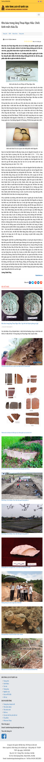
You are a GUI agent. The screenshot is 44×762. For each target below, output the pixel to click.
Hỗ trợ (5, 697)
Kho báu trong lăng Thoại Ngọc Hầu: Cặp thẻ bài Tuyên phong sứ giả (20, 324)
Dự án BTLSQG (7, 695)
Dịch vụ (6, 712)
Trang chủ (5, 33)
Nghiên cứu (7, 692)
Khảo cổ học (15, 33)
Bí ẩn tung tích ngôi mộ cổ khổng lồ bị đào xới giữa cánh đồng (15, 469)
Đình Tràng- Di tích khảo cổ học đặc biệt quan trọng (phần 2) (15, 500)
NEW (10, 33)
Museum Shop (8, 721)
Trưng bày (6, 689)
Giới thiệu (6, 684)
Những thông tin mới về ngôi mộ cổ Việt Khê (11, 603)
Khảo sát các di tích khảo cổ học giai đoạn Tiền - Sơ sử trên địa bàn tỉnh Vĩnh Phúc (20, 669)
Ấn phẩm (6, 718)
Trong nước (21, 33)
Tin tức (5, 686)
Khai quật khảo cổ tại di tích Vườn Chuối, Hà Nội (12, 634)
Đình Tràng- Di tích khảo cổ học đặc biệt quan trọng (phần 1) (15, 534)
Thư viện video (8, 707)
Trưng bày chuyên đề (9, 704)
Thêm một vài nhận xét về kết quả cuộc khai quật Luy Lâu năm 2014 (17, 433)
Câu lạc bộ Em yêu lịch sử (10, 715)
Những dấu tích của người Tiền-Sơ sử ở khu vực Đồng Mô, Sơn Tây (16, 567)
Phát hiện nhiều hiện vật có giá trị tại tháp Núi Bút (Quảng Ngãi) (16, 366)
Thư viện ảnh (7, 710)
